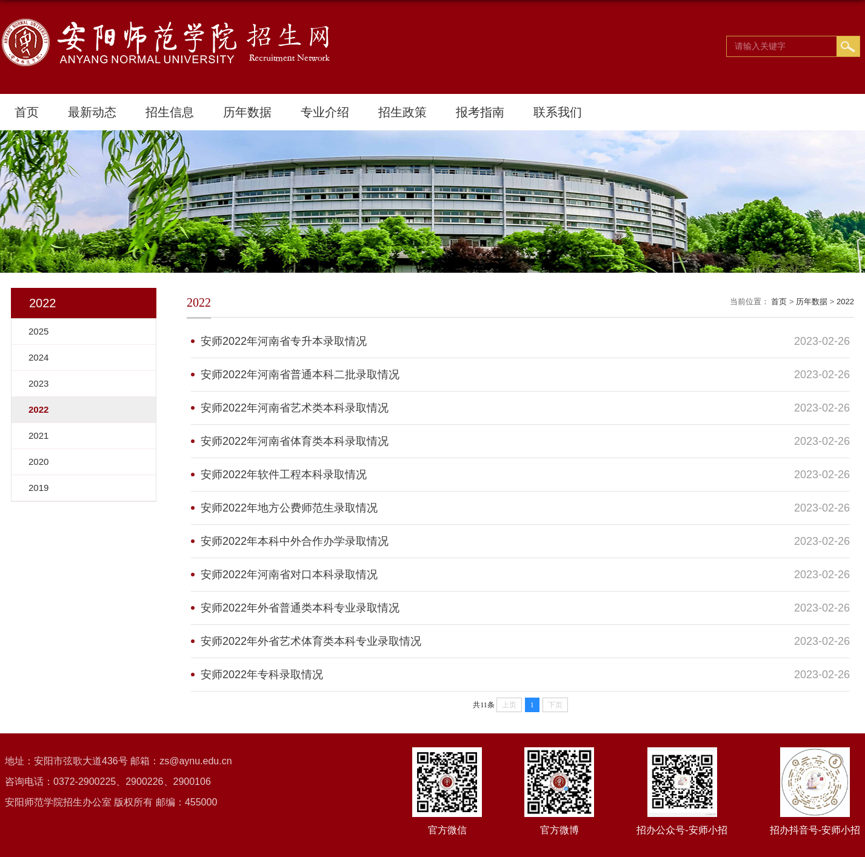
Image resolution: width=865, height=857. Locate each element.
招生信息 (169, 112)
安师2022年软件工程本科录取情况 (284, 475)
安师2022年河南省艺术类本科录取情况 (295, 408)
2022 (845, 301)
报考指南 (480, 112)
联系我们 (557, 112)
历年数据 (247, 112)
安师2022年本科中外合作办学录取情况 (295, 541)
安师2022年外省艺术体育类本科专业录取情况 (311, 641)
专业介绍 (325, 112)
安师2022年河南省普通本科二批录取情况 (300, 374)
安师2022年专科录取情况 (262, 675)
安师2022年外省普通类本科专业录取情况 (300, 608)
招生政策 (402, 112)
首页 (27, 112)
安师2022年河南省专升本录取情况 (284, 341)
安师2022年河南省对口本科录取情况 (289, 575)
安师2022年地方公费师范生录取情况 (289, 508)
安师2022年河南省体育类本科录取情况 (295, 441)
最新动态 (92, 112)
